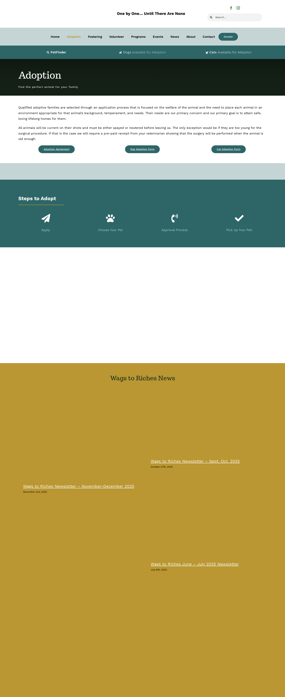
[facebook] (231, 8)
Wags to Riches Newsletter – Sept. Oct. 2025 (195, 461)
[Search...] (234, 17)
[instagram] (238, 8)
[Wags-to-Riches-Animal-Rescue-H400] (55, 5)
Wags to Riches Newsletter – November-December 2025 (78, 486)
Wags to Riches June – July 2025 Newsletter (195, 564)
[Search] (211, 17)
